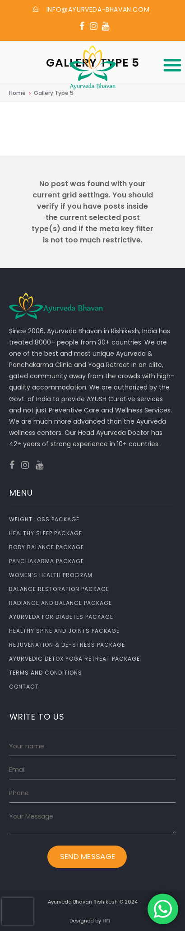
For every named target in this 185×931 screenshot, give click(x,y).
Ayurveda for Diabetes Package (61, 617)
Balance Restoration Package (59, 589)
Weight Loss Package (44, 519)
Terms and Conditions (45, 672)
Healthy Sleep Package (45, 533)
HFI (106, 920)
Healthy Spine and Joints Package (64, 631)
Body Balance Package (46, 547)
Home (17, 93)
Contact (24, 686)
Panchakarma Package (46, 561)
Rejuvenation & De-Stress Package (67, 645)
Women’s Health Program (50, 575)
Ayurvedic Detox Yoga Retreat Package (74, 658)
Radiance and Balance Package (60, 603)
